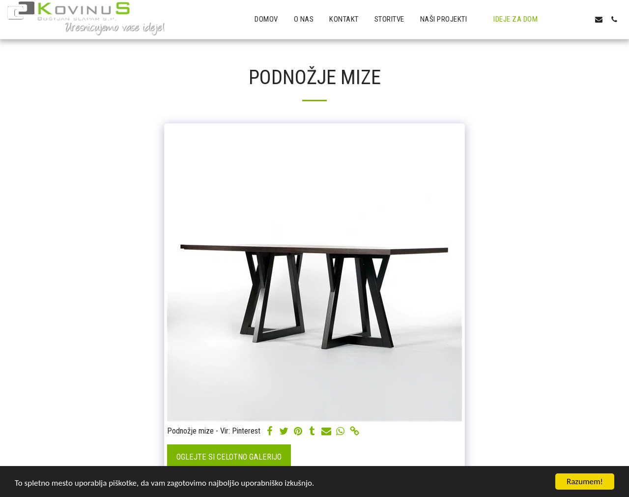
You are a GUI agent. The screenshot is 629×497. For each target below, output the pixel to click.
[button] (449, 19)
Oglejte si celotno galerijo (229, 457)
